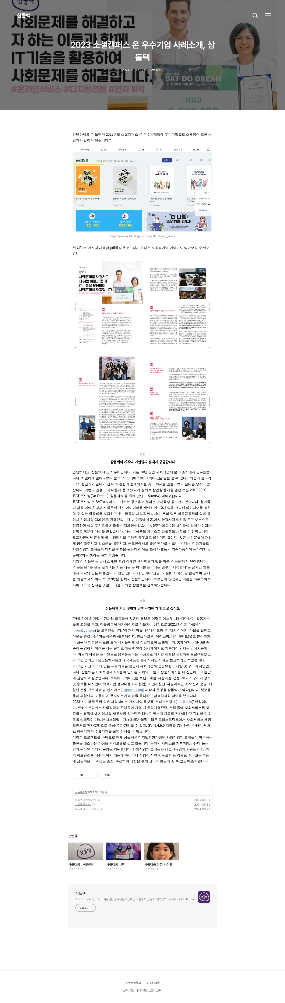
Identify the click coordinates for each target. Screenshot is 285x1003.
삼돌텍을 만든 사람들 (87, 809)
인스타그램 (153, 983)
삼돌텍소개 (81, 792)
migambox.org (132, 690)
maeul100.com (84, 630)
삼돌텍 (23, 16)
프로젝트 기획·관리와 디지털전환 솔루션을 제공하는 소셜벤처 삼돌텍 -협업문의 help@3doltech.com (135, 899)
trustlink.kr (184, 702)
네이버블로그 (133, 983)
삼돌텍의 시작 (83, 804)
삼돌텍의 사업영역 (85, 799)
